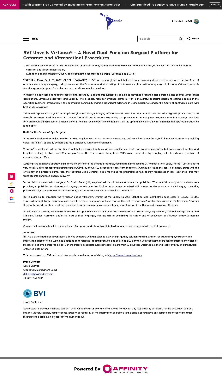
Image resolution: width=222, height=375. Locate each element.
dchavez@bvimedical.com (38, 274)
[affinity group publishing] (11, 191)
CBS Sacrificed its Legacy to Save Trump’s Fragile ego (171, 4)
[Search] (157, 38)
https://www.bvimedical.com (125, 255)
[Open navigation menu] (30, 39)
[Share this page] (193, 39)
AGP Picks (9, 4)
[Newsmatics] (11, 198)
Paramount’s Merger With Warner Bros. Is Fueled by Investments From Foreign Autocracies (62, 4)
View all (215, 4)
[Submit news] (11, 176)
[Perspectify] (11, 184)
